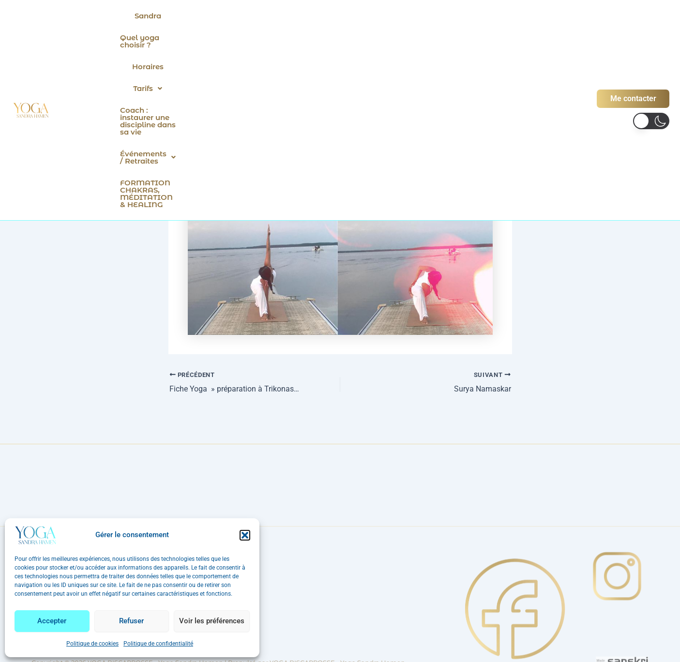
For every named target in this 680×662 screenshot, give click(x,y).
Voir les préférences (211, 621)
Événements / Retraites (237, 37)
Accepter (51, 621)
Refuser (131, 621)
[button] (245, 535)
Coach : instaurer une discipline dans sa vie (448, 15)
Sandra (164, 15)
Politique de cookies (92, 643)
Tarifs (339, 15)
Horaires (294, 15)
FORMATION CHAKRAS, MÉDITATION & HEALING (395, 37)
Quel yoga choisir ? (228, 15)
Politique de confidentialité (158, 643)
